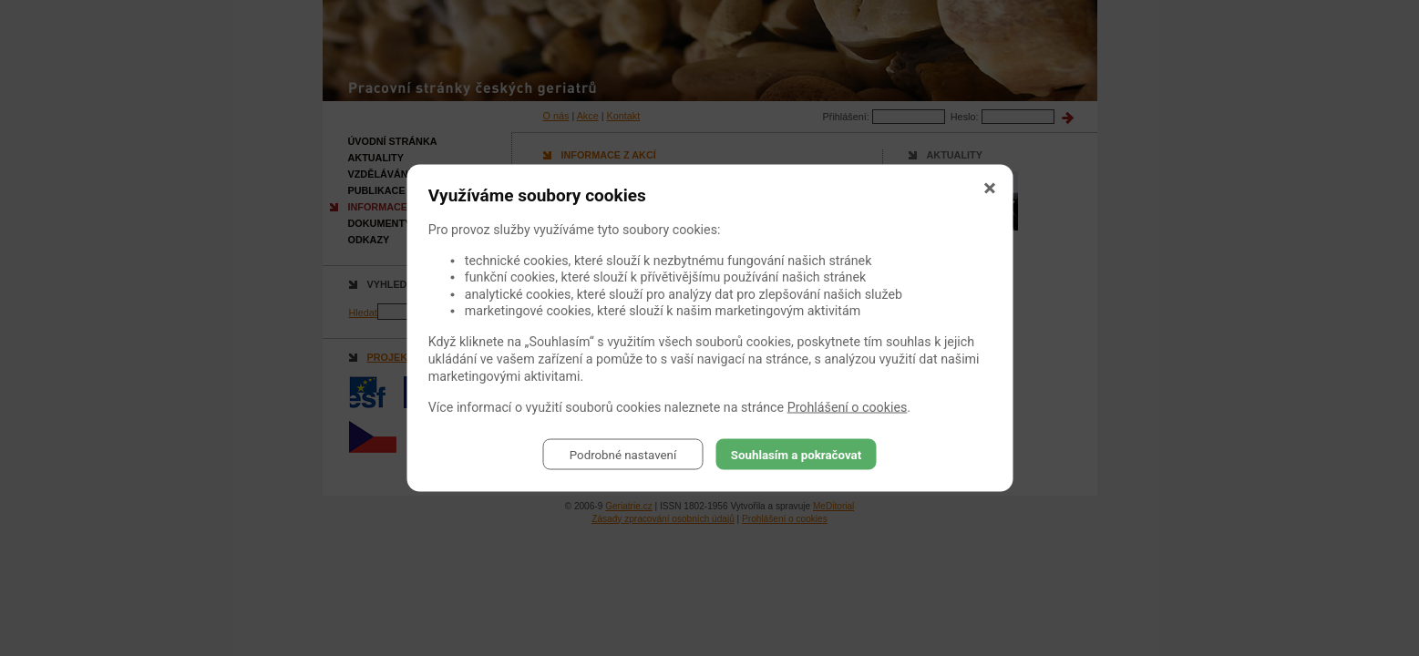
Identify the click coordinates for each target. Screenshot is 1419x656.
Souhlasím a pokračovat (796, 454)
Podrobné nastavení (623, 454)
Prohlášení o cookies (847, 407)
